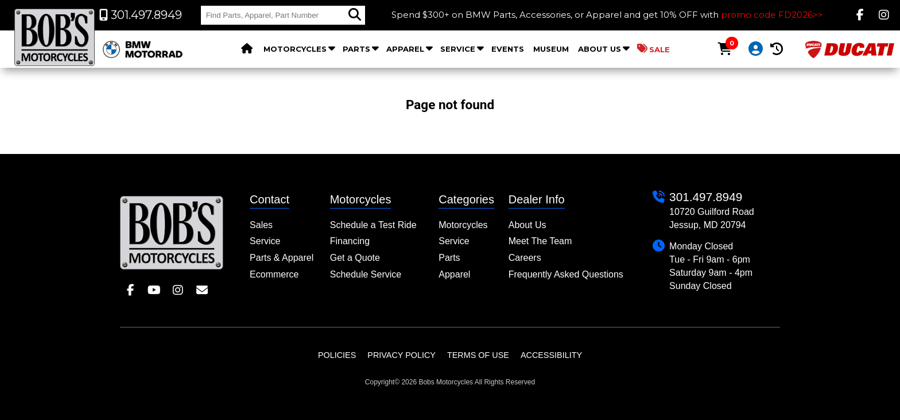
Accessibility (551, 355)
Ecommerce (274, 274)
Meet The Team (540, 241)
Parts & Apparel (281, 258)
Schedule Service (366, 274)
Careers (525, 258)
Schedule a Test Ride (373, 225)
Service (457, 48)
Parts (356, 48)
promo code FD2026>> (772, 14)
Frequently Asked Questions (566, 274)
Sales (261, 225)
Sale (653, 49)
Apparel (405, 48)
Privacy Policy (401, 355)
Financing (350, 241)
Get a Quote (355, 258)
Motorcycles (295, 48)
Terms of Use (478, 355)
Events (507, 48)
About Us (599, 48)
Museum (551, 48)
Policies (337, 355)
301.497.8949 (705, 196)
